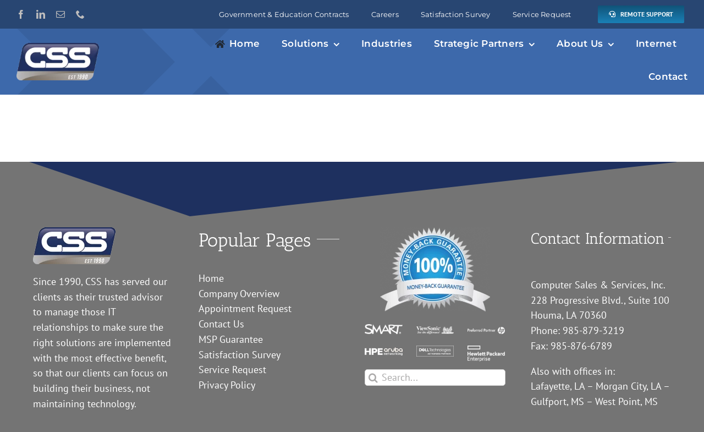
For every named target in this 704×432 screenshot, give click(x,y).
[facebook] (20, 14)
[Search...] (435, 377)
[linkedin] (40, 14)
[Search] (373, 377)
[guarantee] (435, 232)
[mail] (60, 14)
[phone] (80, 14)
